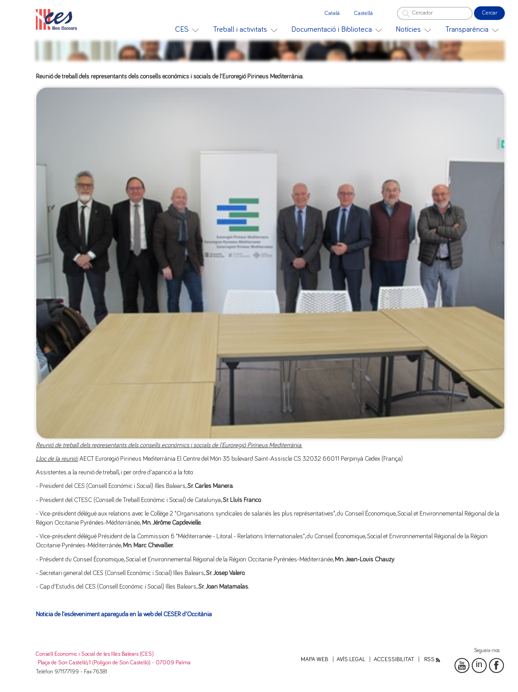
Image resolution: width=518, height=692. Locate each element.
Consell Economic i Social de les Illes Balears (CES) (95, 654)
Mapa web (314, 660)
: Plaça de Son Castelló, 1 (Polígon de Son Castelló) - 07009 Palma (113, 663)
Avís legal (351, 660)
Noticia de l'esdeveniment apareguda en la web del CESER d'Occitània (124, 614)
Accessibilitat (394, 660)
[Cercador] (435, 13)
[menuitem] (187, 29)
